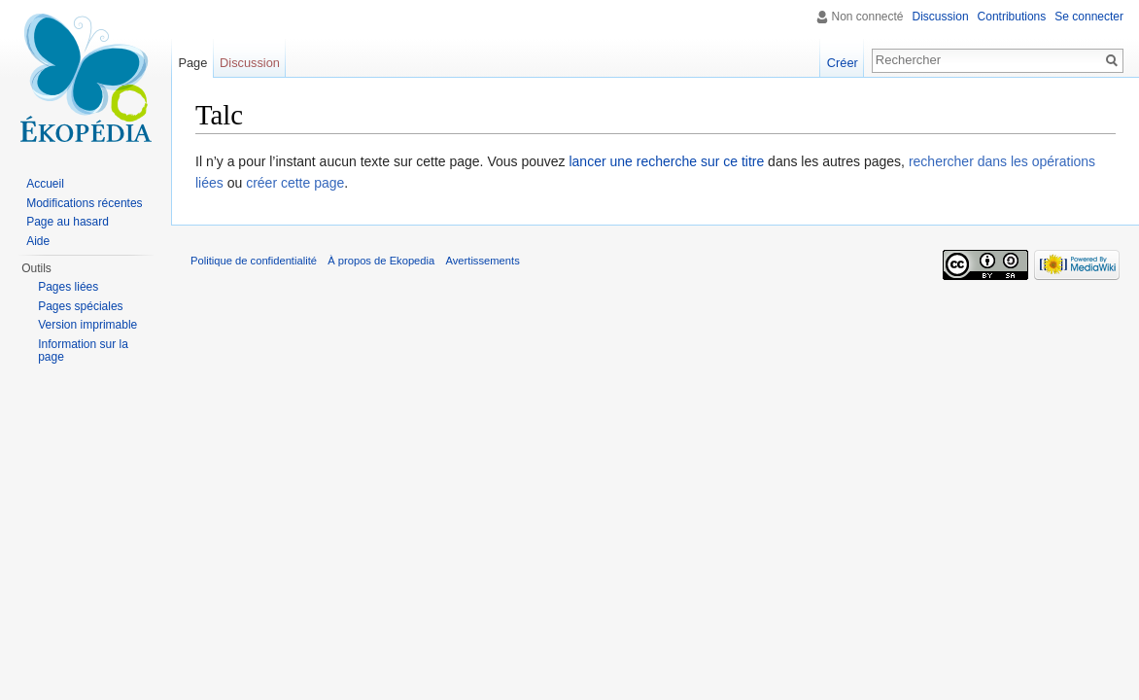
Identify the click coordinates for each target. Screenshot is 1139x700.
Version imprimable (87, 325)
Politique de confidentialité (253, 260)
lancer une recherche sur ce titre (666, 161)
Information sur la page (83, 351)
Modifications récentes (84, 203)
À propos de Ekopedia (381, 260)
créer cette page (295, 183)
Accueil (45, 184)
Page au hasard (67, 221)
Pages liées (68, 287)
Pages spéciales (80, 306)
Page (192, 62)
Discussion (941, 16)
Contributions (1012, 16)
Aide (38, 241)
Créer (842, 62)
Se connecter (1088, 16)
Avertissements (482, 260)
